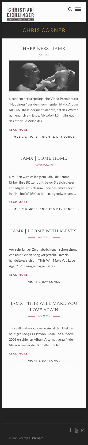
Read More (18, 129)
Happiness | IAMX (44, 48)
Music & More (26, 136)
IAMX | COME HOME (44, 158)
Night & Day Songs (58, 136)
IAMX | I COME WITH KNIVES (44, 231)
